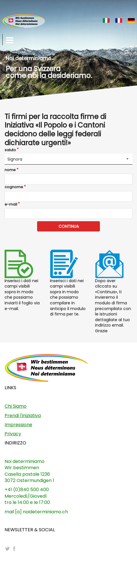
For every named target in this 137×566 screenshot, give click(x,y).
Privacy (13, 433)
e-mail (11, 204)
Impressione (18, 424)
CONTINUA (69, 226)
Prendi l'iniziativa (23, 415)
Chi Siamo (16, 406)
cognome (14, 187)
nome (10, 170)
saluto (10, 150)
